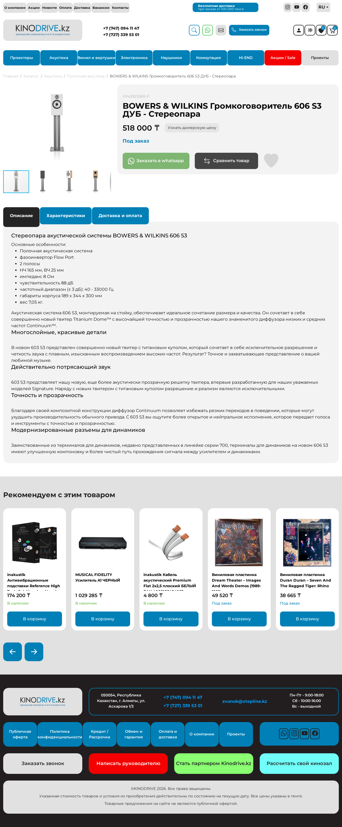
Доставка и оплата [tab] (120, 215)
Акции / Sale (283, 57)
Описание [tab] (21, 215)
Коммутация (208, 57)
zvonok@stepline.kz (244, 701)
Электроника (134, 57)
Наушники (171, 57)
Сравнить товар (226, 161)
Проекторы (21, 57)
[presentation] (12, 651)
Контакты (120, 8)
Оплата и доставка (168, 734)
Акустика (58, 57)
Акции (34, 8)
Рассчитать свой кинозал (299, 763)
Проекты (320, 57)
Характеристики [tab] (65, 215)
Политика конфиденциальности (59, 734)
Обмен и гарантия (134, 734)
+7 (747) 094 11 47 (121, 28)
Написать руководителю (128, 763)
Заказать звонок (249, 30)
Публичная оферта (20, 734)
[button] (106, 89)
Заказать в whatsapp (156, 161)
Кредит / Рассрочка (99, 734)
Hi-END (246, 57)
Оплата (65, 8)
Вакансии (101, 8)
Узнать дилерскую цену (192, 127)
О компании (15, 8)
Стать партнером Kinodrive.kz (213, 763)
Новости (49, 8)
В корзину (34, 618)
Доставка (82, 8)
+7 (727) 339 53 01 (121, 34)
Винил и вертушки (96, 57)
